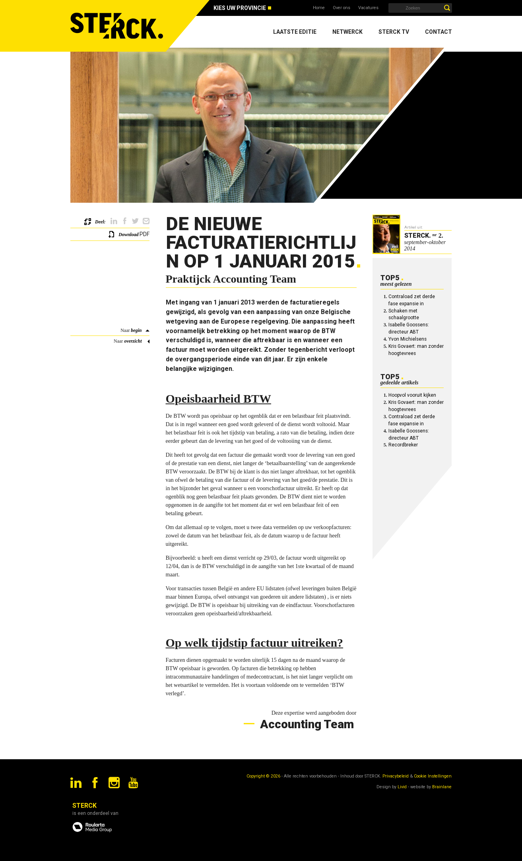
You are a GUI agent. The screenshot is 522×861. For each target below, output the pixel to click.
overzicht (133, 341)
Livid (402, 786)
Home (319, 7)
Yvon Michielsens (407, 339)
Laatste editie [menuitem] (294, 32)
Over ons (341, 7)
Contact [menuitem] (438, 32)
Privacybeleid (395, 776)
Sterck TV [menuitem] (393, 32)
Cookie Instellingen (433, 776)
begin (136, 330)
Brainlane (442, 786)
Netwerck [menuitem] (347, 32)
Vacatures (368, 7)
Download (128, 234)
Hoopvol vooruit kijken (412, 395)
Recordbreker (403, 445)
